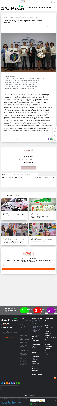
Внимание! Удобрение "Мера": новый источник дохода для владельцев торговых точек (41, 216)
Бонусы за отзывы (44, 311)
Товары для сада (43, 7)
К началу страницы (28, 395)
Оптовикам (13, 2)
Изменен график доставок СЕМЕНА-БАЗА (14, 215)
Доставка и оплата (5, 2)
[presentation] (9, 388)
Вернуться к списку (11, 139)
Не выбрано (32, 2)
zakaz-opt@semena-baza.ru (8, 337)
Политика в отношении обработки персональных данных (12, 404)
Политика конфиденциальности (7, 403)
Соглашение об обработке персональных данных (11, 402)
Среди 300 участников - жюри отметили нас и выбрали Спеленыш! (42, 240)
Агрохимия (35, 7)
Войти (41, 2)
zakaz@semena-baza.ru (8, 336)
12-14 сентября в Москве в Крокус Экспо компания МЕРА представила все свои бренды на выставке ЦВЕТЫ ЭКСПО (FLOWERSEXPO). (13, 242)
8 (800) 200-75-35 (7, 327)
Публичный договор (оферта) (7, 401)
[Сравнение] (51, 2)
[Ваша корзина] (54, 2)
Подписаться (28, 269)
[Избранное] (48, 2)
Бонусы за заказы (30, 311)
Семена (29, 7)
